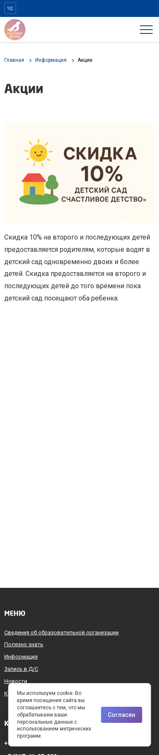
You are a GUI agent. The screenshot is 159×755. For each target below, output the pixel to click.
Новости (15, 681)
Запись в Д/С (21, 669)
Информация (21, 656)
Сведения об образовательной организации (61, 632)
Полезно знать (23, 644)
